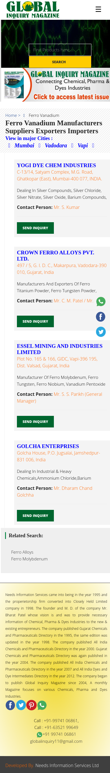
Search (59, 62)
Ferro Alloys (20, 552)
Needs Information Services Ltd (67, 765)
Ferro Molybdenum (28, 559)
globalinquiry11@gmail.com (56, 741)
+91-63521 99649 (61, 727)
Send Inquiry (35, 228)
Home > (13, 115)
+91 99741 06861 (56, 734)
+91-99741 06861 (61, 720)
